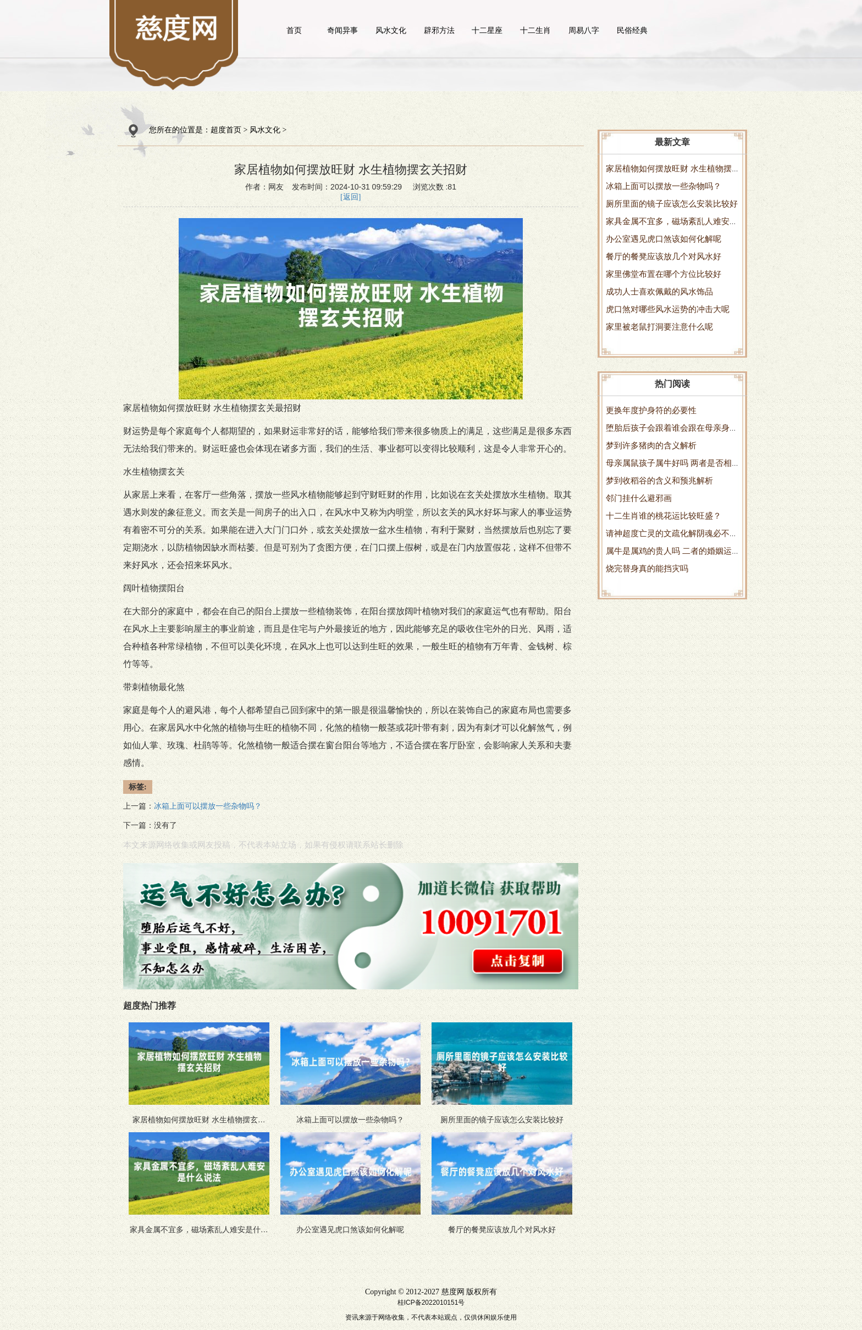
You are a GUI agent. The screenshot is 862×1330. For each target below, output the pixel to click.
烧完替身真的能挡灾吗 (647, 568)
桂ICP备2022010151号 (431, 1302)
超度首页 (226, 130)
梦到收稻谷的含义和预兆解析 (659, 480)
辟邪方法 (439, 30)
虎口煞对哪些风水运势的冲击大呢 (668, 309)
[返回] (350, 197)
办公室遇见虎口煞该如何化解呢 (663, 238)
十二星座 (487, 30)
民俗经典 (632, 30)
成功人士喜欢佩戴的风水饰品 (659, 291)
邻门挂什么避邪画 (639, 498)
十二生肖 (535, 30)
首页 (294, 30)
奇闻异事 (342, 30)
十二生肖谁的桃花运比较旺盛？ (663, 515)
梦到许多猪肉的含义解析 (651, 445)
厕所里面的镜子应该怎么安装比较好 (672, 203)
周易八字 (583, 30)
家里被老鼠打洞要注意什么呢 (659, 326)
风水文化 (390, 30)
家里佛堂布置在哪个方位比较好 (663, 274)
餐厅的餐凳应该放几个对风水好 (663, 256)
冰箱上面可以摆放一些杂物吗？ (663, 186)
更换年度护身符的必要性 (651, 410)
